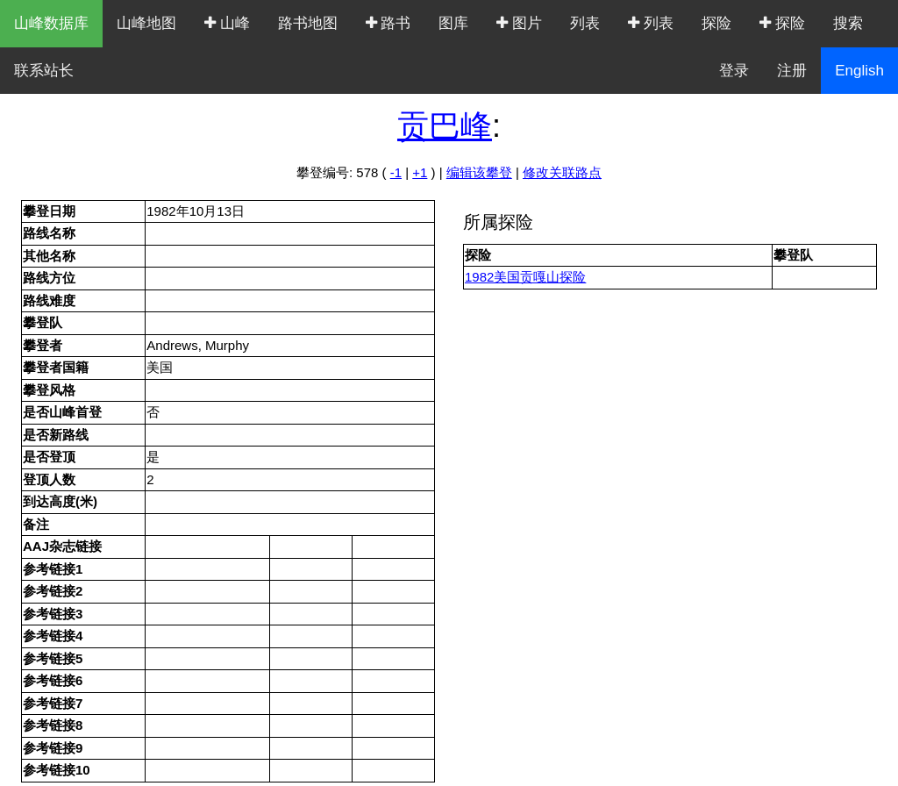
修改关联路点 (562, 172)
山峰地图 (146, 23)
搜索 (848, 23)
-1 (396, 172)
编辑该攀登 (479, 172)
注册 (792, 70)
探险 (716, 23)
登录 (734, 70)
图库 (453, 23)
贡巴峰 (444, 126)
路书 (388, 23)
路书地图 (308, 23)
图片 (519, 23)
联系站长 (44, 70)
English (859, 70)
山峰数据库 (51, 23)
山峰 (227, 23)
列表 (585, 23)
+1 (419, 172)
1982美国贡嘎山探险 (525, 276)
